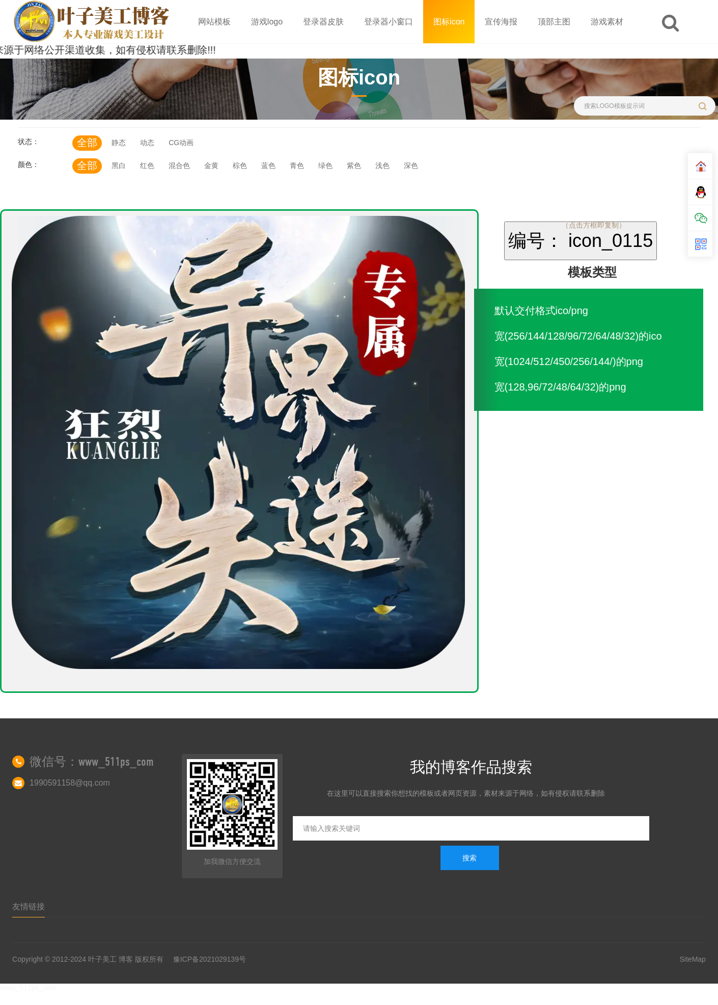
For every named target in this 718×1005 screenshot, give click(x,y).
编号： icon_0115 (580, 240)
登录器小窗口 (388, 21)
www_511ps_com (28, 988)
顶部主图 (554, 21)
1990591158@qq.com (70, 782)
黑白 (119, 165)
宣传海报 (501, 21)
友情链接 (28, 906)
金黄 (211, 165)
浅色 (382, 165)
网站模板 (214, 21)
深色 (411, 165)
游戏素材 (607, 21)
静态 (119, 142)
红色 (147, 165)
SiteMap (693, 959)
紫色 (354, 165)
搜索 (469, 858)
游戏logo (267, 21)
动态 (147, 142)
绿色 (325, 165)
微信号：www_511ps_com (92, 761)
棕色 (240, 165)
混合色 (179, 165)
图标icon (448, 21)
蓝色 (268, 165)
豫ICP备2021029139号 (209, 959)
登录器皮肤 (323, 21)
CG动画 (181, 142)
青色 (297, 165)
